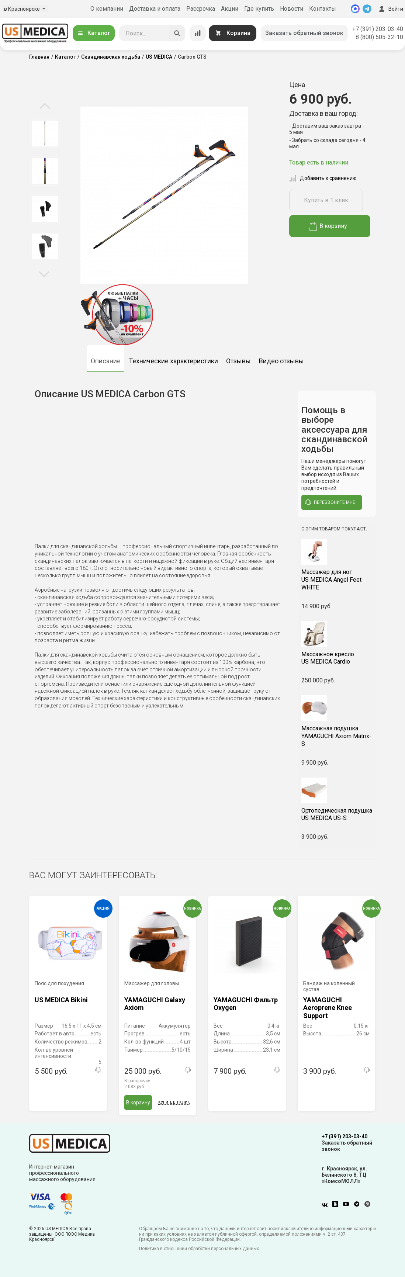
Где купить (259, 8)
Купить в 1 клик (326, 200)
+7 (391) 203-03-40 (377, 28)
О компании (106, 8)
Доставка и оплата (154, 8)
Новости (291, 8)
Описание (106, 361)
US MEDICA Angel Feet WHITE (337, 579)
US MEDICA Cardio (337, 658)
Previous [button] (44, 106)
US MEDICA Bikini (61, 1000)
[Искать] (177, 33)
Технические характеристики (173, 361)
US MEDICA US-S (337, 814)
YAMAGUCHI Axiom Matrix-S (337, 736)
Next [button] (44, 273)
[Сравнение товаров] (198, 33)
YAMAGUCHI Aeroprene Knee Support (327, 1007)
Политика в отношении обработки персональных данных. (199, 1248)
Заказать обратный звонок (304, 33)
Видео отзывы (281, 361)
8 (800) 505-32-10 (379, 37)
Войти (390, 8)
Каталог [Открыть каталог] (93, 33)
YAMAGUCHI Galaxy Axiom (154, 1004)
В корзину (328, 226)
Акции (229, 8)
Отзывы (238, 361)
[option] (44, 133)
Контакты (322, 8)
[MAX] (355, 8)
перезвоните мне (330, 502)
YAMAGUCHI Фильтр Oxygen (246, 1004)
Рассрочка (200, 8)
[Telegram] (367, 8)
